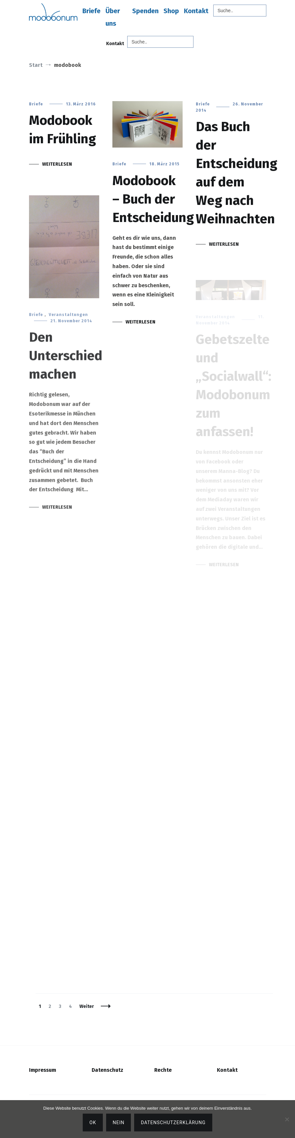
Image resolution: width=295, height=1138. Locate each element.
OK (92, 1122)
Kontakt (196, 11)
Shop (171, 11)
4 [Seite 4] (72, 1006)
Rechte (163, 1070)
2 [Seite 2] (51, 1006)
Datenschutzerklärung (173, 1122)
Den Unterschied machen (65, 360)
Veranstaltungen (68, 319)
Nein (119, 1122)
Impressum (42, 1070)
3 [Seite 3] (61, 1006)
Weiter (86, 1006)
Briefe (91, 11)
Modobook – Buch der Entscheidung (153, 199)
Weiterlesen (57, 164)
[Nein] (286, 1119)
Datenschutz (107, 1070)
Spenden (145, 11)
